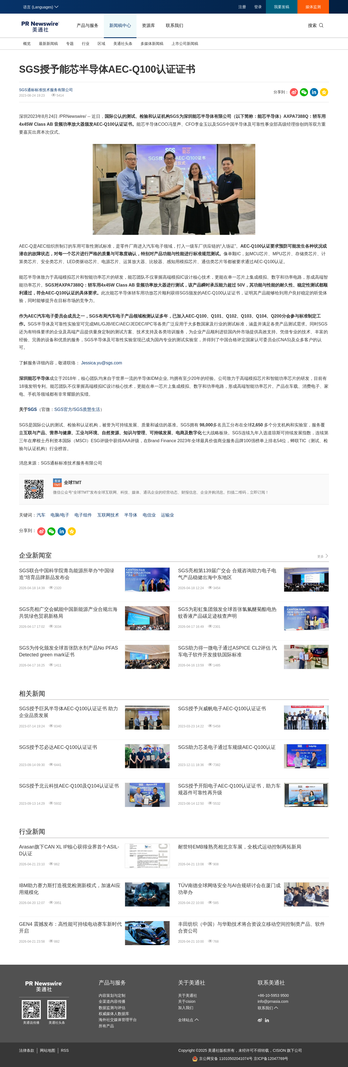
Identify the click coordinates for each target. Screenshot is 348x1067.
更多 (323, 556)
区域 (101, 43)
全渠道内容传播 (112, 1001)
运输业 (167, 515)
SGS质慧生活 (86, 409)
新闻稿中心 (120, 25)
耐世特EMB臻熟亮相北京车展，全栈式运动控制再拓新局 (239, 847)
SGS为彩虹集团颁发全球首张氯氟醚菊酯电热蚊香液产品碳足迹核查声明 (227, 613)
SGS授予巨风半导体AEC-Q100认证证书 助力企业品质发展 (68, 712)
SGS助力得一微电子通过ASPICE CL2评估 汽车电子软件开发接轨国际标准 (227, 651)
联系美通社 (271, 983)
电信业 (149, 515)
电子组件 (83, 515)
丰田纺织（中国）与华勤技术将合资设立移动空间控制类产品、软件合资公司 (251, 927)
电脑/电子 (60, 515)
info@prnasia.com (273, 1001)
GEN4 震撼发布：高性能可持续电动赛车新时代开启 (70, 927)
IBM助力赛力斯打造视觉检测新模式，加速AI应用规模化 (69, 889)
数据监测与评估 (112, 1007)
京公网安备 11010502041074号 (222, 1058)
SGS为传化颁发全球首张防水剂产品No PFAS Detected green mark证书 (68, 651)
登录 (258, 7)
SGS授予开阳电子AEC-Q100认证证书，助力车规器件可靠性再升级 (229, 789)
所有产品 (106, 1026)
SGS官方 (63, 409)
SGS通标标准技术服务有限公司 (46, 90)
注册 (242, 7)
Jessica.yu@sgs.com (101, 363)
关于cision (186, 1001)
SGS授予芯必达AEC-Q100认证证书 (58, 747)
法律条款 (26, 1050)
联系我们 (174, 25)
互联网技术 (108, 515)
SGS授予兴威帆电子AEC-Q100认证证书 (222, 708)
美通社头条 (122, 43)
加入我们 (185, 1007)
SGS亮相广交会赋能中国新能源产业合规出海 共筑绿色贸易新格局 (68, 613)
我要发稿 (281, 7)
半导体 (130, 515)
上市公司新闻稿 (185, 43)
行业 (85, 43)
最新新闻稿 (48, 43)
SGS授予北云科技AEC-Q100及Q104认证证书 (69, 786)
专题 (70, 43)
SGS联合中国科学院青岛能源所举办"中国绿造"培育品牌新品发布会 (66, 574)
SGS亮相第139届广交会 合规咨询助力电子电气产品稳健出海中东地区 (227, 574)
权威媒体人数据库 (114, 1013)
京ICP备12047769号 (271, 1058)
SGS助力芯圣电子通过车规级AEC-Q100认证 (227, 747)
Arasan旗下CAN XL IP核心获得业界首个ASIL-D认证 (69, 850)
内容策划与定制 (112, 995)
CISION (279, 1050)
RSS (65, 1050)
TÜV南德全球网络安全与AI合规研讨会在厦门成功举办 (229, 889)
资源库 (148, 25)
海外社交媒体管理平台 (118, 1019)
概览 (27, 43)
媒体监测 (313, 7)
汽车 (41, 515)
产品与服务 (87, 25)
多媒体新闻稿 (152, 43)
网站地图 (47, 1050)
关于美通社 (191, 983)
